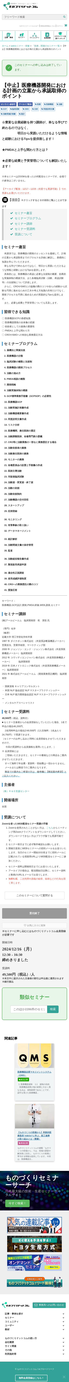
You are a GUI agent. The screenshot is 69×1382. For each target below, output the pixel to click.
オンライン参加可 (8, 104)
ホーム (5, 46)
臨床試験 (14, 109)
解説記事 (23, 1080)
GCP (4, 109)
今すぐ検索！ (17, 1203)
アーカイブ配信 (25, 104)
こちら (49, 827)
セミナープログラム (25, 218)
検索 (53, 1009)
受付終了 (34, 913)
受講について (21, 234)
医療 (38, 104)
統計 (22, 114)
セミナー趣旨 (21, 213)
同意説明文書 (47, 109)
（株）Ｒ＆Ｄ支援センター (15, 791)
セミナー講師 (21, 223)
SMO (26, 109)
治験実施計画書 (8, 114)
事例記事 (23, 1143)
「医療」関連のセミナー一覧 (46, 46)
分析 (35, 109)
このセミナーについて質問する (34, 895)
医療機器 (48, 104)
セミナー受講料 (22, 229)
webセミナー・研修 (20, 46)
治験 (59, 104)
